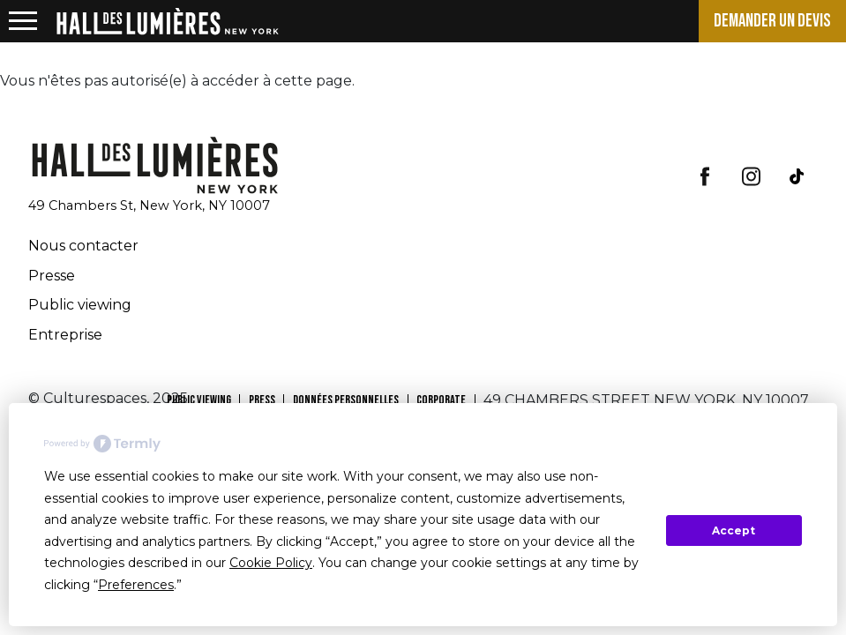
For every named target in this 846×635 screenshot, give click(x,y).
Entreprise (65, 334)
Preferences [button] (136, 585)
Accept (733, 530)
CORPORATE (441, 399)
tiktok (796, 176)
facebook (705, 176)
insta (751, 176)
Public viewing (79, 304)
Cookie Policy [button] (270, 563)
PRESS (262, 399)
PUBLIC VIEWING (199, 399)
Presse (51, 275)
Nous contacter (83, 245)
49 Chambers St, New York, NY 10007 (149, 205)
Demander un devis (772, 21)
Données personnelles (346, 399)
